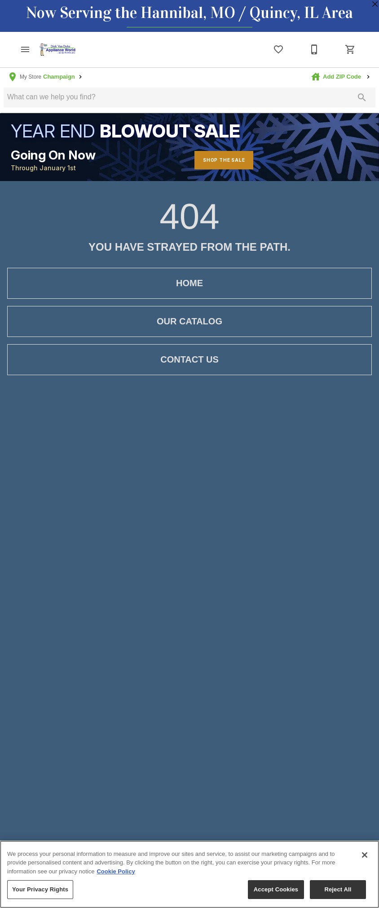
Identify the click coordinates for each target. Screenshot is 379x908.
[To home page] (57, 49)
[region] (189, 874)
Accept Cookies (276, 889)
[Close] (365, 855)
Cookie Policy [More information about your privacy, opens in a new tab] (116, 871)
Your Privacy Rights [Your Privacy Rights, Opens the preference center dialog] (40, 889)
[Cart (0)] (350, 49)
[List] (278, 49)
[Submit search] (362, 97)
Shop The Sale (224, 160)
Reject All (337, 889)
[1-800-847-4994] (314, 49)
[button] (25, 49)
